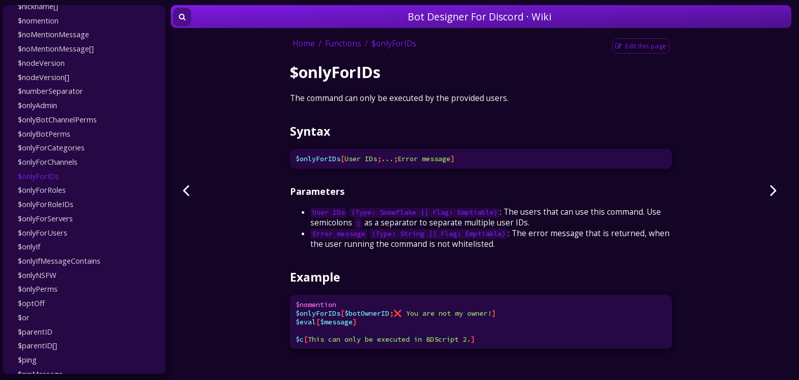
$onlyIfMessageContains (59, 261)
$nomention (38, 20)
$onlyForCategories (51, 147)
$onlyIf (29, 246)
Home (303, 43)
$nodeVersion (41, 63)
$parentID (35, 331)
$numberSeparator (50, 91)
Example (315, 277)
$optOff (31, 303)
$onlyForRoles (42, 190)
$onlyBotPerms (44, 134)
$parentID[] (37, 345)
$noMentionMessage (53, 34)
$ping (27, 359)
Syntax (310, 131)
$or (24, 317)
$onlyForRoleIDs (45, 204)
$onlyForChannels (47, 162)
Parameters (317, 191)
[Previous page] (186, 190)
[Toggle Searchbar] (182, 17)
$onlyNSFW (37, 275)
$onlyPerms (38, 289)
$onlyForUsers (42, 232)
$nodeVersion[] (43, 77)
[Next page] (773, 190)
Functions (343, 43)
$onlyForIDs (38, 176)
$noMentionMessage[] (56, 48)
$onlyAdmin (37, 105)
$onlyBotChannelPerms (57, 119)
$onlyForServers (45, 218)
